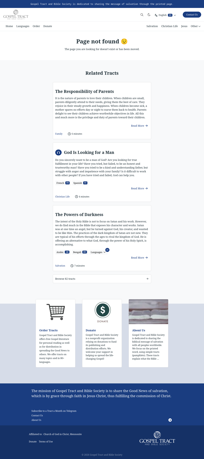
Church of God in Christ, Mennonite (62, 434)
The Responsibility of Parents (84, 91)
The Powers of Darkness (79, 214)
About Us (138, 330)
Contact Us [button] (192, 14)
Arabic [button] (63, 252)
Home (9, 26)
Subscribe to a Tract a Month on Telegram (53, 410)
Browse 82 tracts (65, 278)
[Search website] (142, 14)
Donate (47, 26)
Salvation (152, 26)
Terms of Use (46, 441)
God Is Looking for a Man (89, 152)
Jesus (184, 26)
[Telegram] (170, 420)
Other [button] (196, 26)
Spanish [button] (80, 183)
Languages (22, 26)
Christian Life (169, 26)
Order (36, 26)
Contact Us (37, 415)
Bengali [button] (80, 252)
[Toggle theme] (149, 14)
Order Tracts (48, 330)
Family (58, 133)
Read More (139, 125)
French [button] (63, 183)
